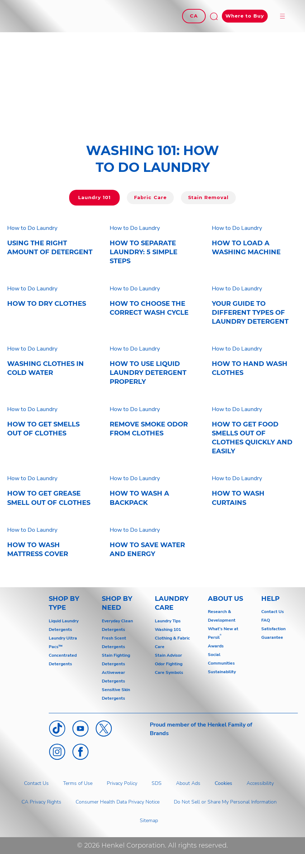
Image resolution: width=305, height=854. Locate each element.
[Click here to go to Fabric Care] (150, 197)
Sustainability (222, 672)
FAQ (265, 620)
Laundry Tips (168, 621)
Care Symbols (169, 672)
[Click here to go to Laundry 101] (94, 198)
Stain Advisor (168, 655)
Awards (216, 646)
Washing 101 (168, 629)
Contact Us (272, 611)
